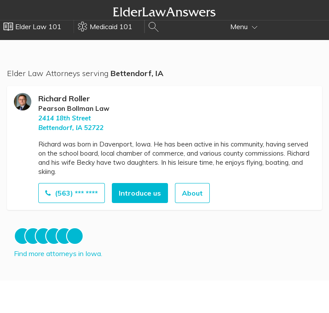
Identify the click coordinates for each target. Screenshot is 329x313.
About (192, 193)
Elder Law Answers (164, 12)
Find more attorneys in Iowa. (58, 253)
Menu (244, 26)
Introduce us (140, 193)
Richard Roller (64, 98)
